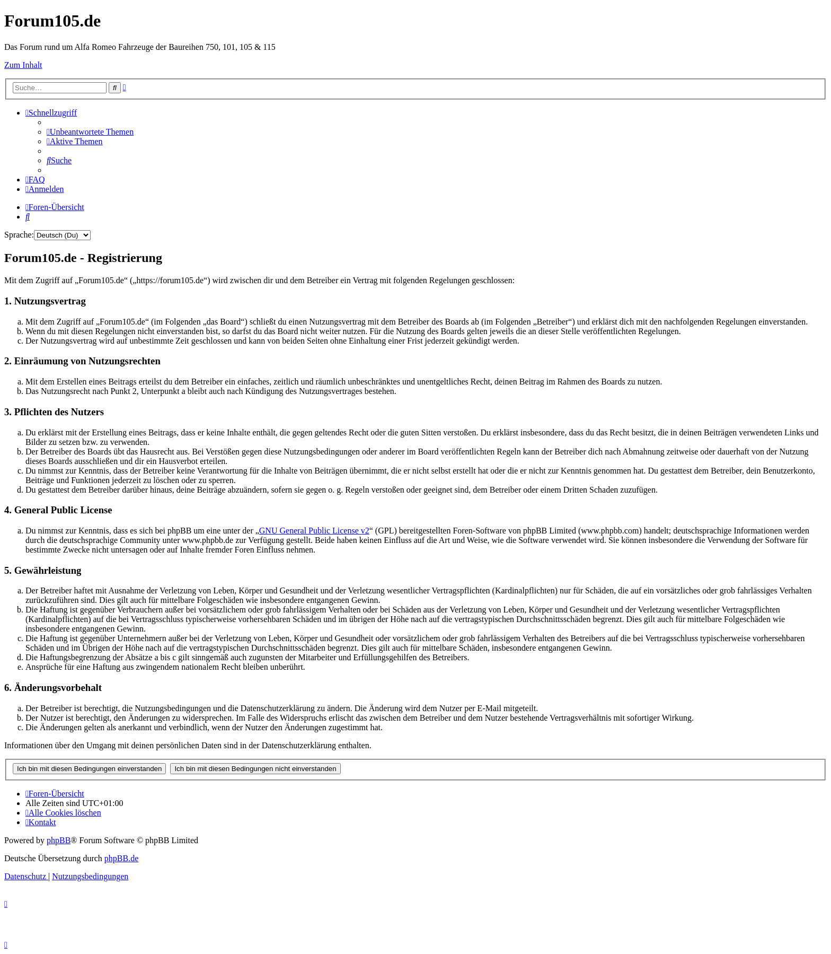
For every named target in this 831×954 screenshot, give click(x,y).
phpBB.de (121, 858)
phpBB (58, 840)
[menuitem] (90, 131)
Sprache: (19, 234)
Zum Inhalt (23, 64)
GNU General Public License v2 (314, 530)
